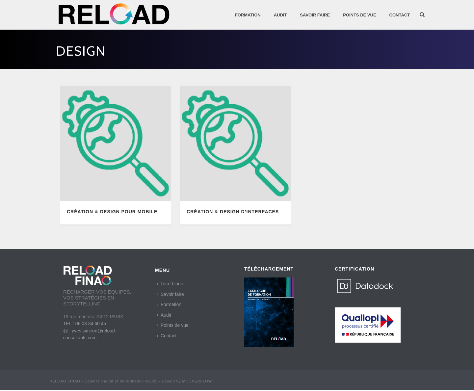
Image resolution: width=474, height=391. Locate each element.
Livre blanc (170, 283)
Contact (399, 15)
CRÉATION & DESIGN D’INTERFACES (233, 211)
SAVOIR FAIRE (315, 15)
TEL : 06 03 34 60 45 (84, 323)
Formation (248, 15)
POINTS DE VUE (359, 15)
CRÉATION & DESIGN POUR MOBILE (112, 211)
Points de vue (173, 325)
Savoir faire (170, 294)
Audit (164, 315)
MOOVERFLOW (197, 381)
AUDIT (280, 15)
